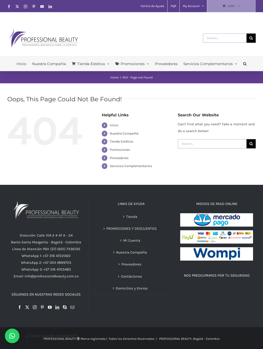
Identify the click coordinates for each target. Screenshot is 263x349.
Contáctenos (131, 276)
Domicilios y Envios (132, 288)
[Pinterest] (42, 307)
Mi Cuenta (131, 240)
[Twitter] (27, 307)
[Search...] (224, 38)
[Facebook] (20, 307)
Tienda (131, 216)
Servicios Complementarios (131, 166)
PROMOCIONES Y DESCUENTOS (131, 228)
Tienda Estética (121, 141)
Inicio (114, 125)
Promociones (120, 150)
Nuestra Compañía (124, 133)
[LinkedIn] (57, 307)
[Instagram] (35, 307)
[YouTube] (50, 307)
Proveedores (119, 158)
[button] (244, 63)
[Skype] (65, 307)
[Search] (251, 38)
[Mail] (72, 307)
